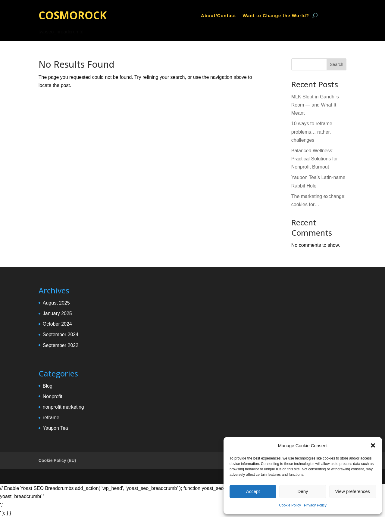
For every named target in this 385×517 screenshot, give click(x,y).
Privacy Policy (315, 505)
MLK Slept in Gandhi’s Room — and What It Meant (315, 105)
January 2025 (57, 313)
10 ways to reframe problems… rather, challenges (311, 131)
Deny (302, 491)
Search (336, 64)
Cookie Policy (290, 505)
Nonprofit (52, 396)
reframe (51, 417)
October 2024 (57, 324)
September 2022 (60, 345)
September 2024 (60, 334)
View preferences (352, 491)
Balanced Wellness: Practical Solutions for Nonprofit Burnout (314, 158)
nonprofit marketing (63, 407)
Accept (253, 491)
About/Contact (218, 16)
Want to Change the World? (276, 16)
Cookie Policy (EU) (57, 460)
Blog (47, 386)
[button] (373, 445)
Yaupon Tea (55, 428)
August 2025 (56, 302)
